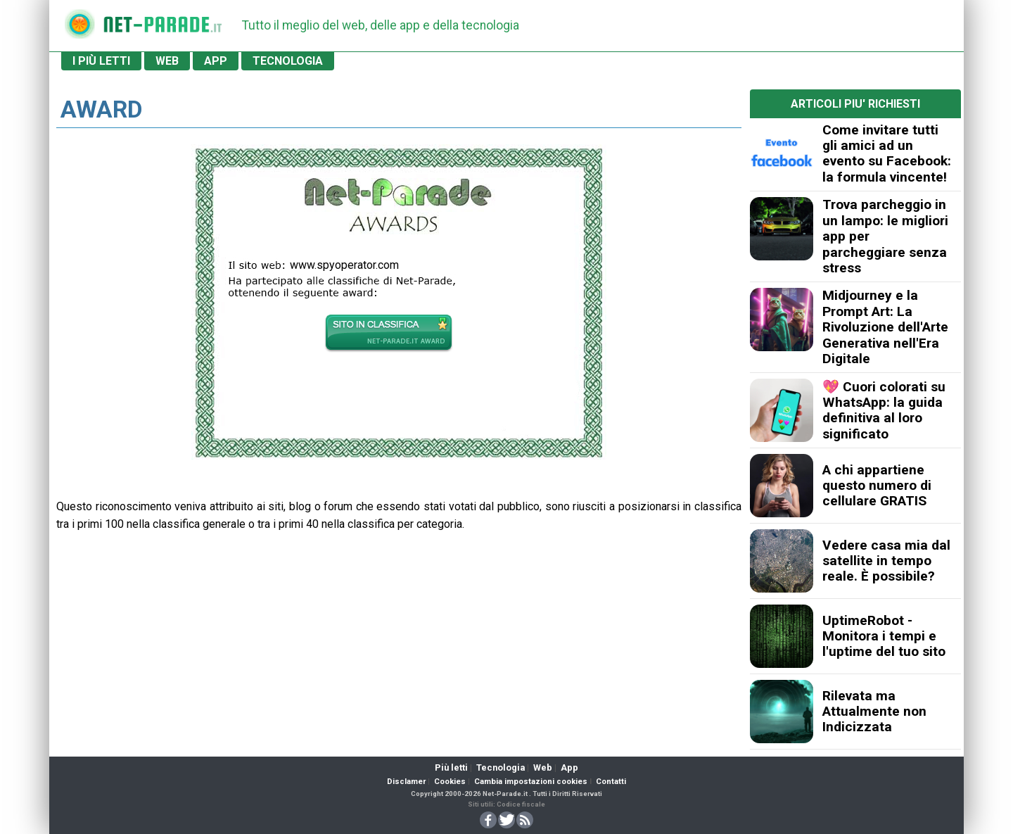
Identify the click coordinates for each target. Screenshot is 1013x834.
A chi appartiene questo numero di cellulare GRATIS (876, 486)
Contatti (611, 781)
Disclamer (406, 781)
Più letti (451, 767)
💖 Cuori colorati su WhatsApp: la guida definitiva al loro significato (883, 410)
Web (542, 767)
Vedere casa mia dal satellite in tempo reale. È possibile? (886, 561)
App (569, 767)
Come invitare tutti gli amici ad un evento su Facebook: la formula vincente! (886, 153)
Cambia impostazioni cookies (530, 781)
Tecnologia (500, 767)
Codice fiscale (521, 804)
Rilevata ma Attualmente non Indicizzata (874, 711)
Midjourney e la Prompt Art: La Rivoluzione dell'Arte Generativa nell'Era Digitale (885, 327)
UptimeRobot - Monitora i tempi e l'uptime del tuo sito (883, 636)
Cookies (450, 781)
